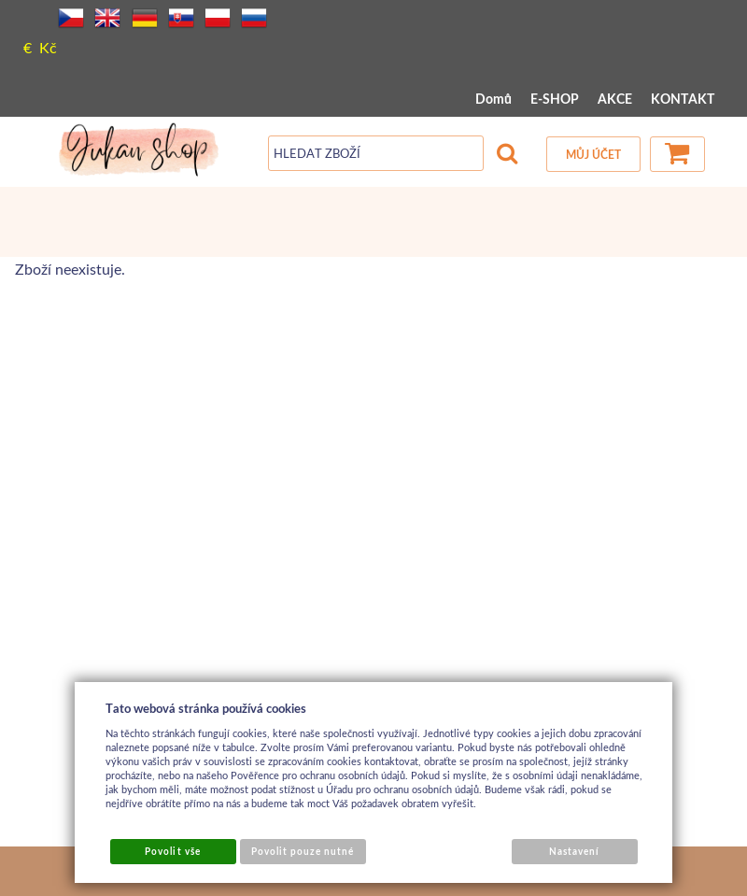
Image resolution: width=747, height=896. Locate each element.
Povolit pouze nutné (303, 851)
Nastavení (574, 851)
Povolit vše (172, 851)
